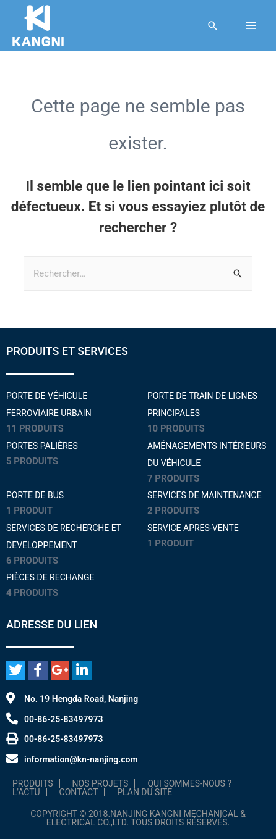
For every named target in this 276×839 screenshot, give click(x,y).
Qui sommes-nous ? (189, 783)
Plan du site (144, 792)
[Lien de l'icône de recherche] (213, 25)
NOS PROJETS (100, 783)
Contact (78, 792)
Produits (32, 783)
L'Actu (26, 792)
